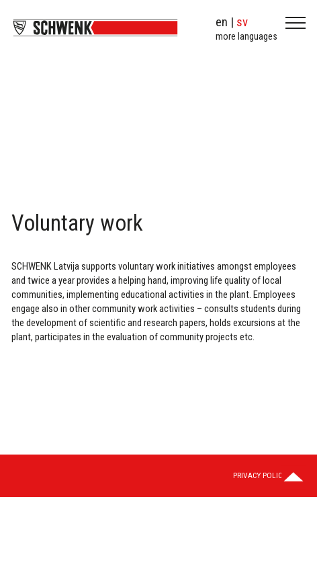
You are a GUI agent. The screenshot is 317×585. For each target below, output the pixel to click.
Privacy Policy (259, 475)
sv (242, 22)
